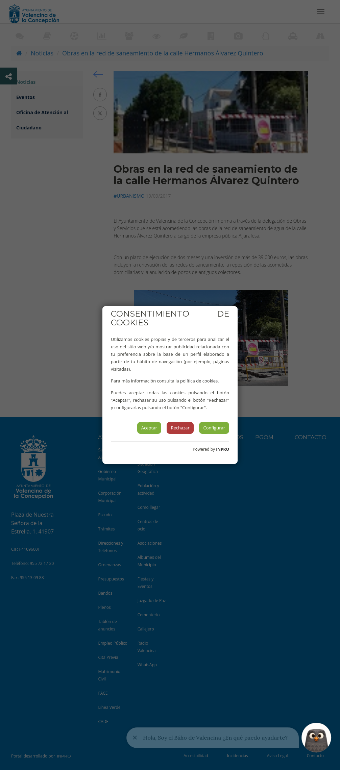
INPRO (222, 449)
